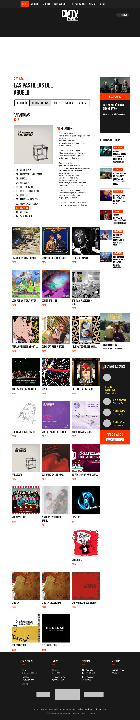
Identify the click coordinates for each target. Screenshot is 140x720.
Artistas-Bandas (29, 673)
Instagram (88, 673)
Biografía (22, 103)
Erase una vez (58, 680)
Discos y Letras (40, 103)
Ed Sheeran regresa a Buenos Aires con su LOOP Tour (118, 240)
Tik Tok (86, 680)
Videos (57, 103)
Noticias (46, 4)
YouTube (87, 669)
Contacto (116, 673)
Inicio (24, 4)
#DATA (92, 4)
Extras (102, 4)
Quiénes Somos (118, 669)
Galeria (69, 103)
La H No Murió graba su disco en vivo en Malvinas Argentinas (119, 262)
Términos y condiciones (85, 709)
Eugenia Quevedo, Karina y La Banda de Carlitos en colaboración (119, 156)
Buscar (122, 15)
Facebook (88, 676)
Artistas (35, 4)
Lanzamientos (60, 4)
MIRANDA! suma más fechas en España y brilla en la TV (119, 199)
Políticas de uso (100, 709)
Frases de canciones (61, 676)
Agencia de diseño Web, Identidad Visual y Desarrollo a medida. (70, 713)
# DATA (55, 669)
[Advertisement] (70, 55)
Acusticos (56, 673)
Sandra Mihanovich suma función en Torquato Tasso (119, 219)
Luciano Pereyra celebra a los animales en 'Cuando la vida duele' (119, 178)
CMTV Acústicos (78, 4)
